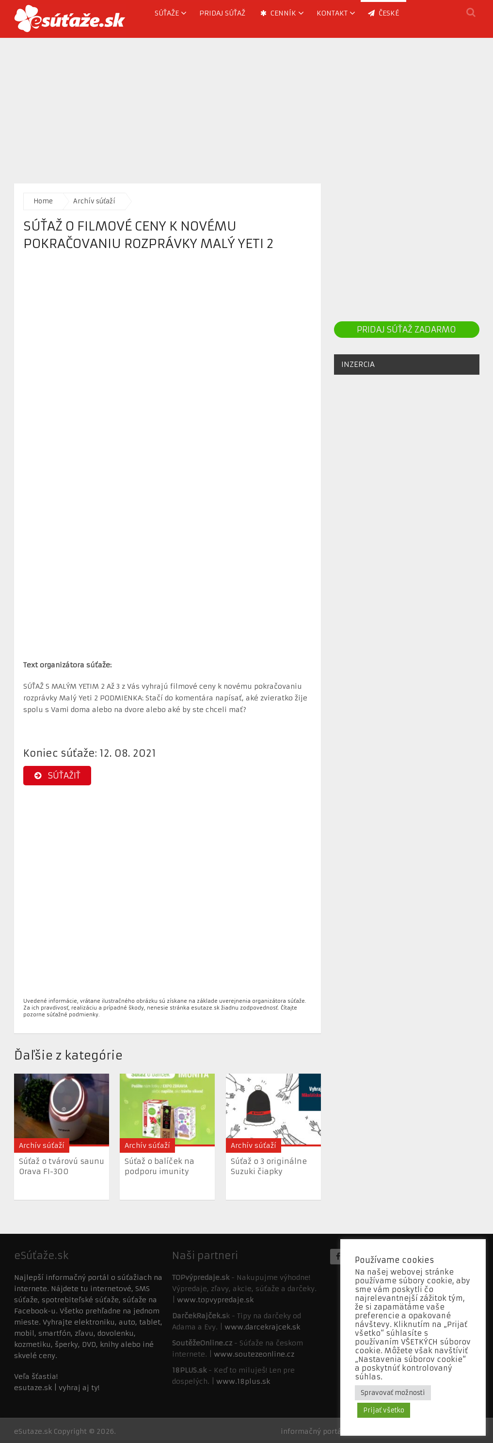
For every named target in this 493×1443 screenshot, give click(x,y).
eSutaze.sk (33, 1431)
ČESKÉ (383, 13)
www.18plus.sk (243, 1381)
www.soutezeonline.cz (254, 1354)
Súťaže (167, 13)
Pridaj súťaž (222, 13)
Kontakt (332, 13)
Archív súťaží (94, 201)
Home (43, 201)
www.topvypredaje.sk (215, 1299)
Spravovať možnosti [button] (393, 1393)
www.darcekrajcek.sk (262, 1327)
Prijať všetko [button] (383, 1410)
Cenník (278, 13)
